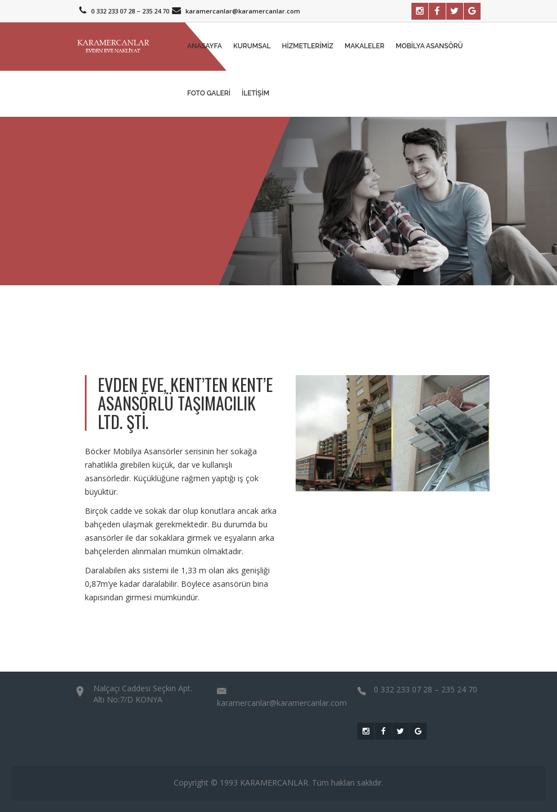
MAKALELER (364, 46)
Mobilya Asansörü (429, 46)
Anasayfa (204, 46)
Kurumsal (252, 46)
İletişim (255, 93)
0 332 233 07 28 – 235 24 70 (122, 11)
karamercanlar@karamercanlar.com (234, 11)
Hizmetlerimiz (308, 46)
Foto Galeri (208, 93)
